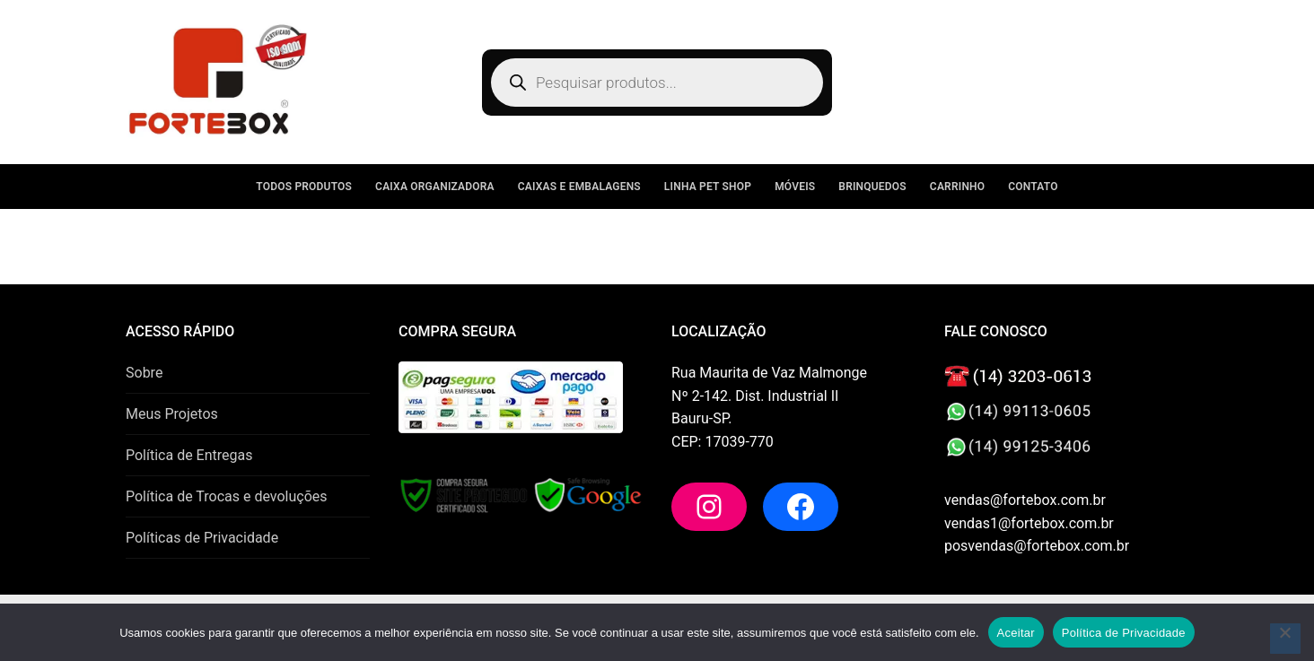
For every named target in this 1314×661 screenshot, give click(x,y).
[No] (1285, 638)
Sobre (144, 372)
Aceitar (1016, 632)
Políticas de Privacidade (202, 537)
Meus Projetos (172, 413)
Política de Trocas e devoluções (227, 496)
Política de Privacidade (1124, 632)
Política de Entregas (189, 455)
